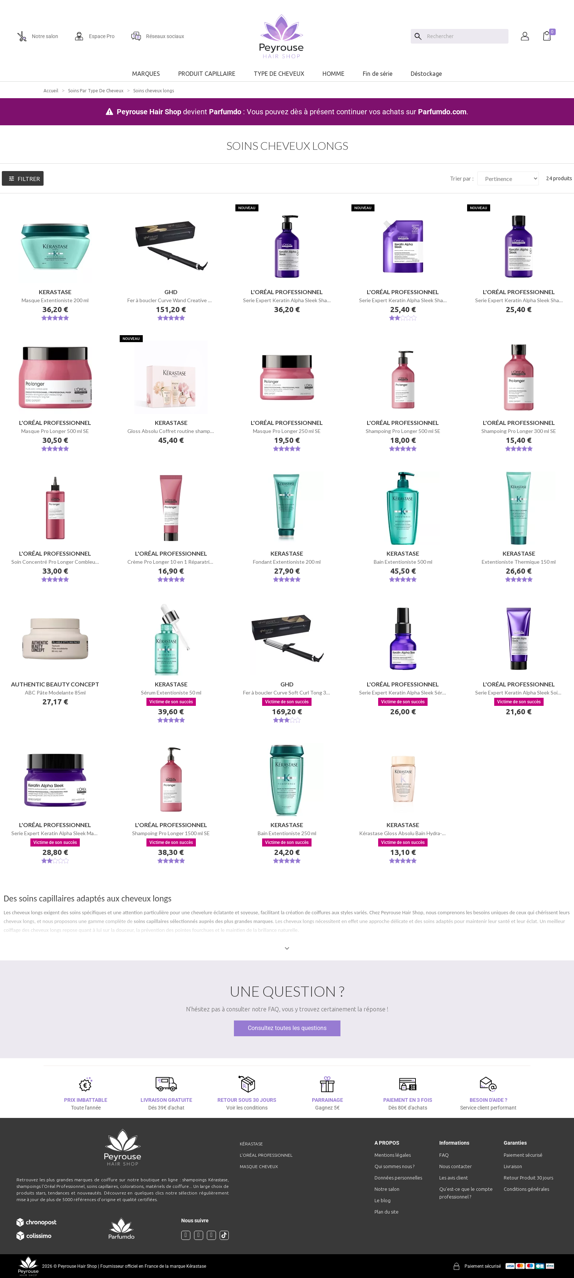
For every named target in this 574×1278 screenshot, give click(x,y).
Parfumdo (225, 111)
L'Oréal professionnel (266, 1155)
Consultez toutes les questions (287, 1028)
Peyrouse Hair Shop (149, 111)
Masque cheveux (259, 1166)
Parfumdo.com (442, 111)
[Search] (418, 36)
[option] (287, 3)
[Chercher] (466, 36)
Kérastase (251, 1143)
